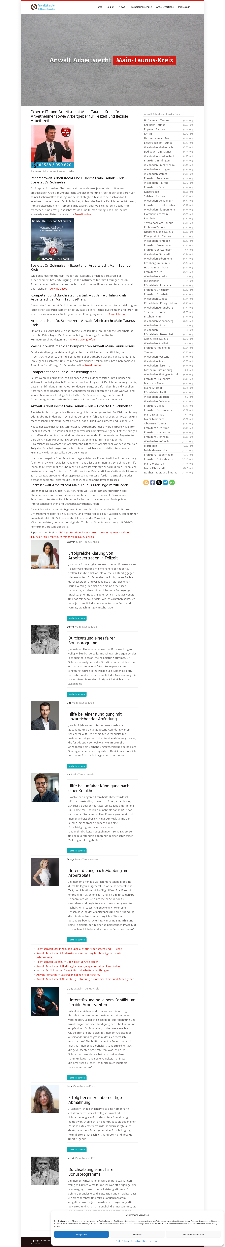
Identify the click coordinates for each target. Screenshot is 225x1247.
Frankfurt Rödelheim (168, 348)
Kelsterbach (168, 192)
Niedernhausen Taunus (168, 232)
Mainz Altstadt (168, 388)
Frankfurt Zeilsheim (168, 178)
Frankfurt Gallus (168, 405)
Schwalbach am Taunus (168, 223)
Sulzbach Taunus (168, 196)
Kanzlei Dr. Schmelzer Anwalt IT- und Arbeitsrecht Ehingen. (72, 970)
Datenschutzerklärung (140, 1241)
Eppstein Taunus (168, 129)
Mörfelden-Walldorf (168, 450)
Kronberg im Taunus (168, 263)
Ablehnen (137, 1234)
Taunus (168, 352)
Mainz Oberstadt (168, 468)
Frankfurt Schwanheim (168, 249)
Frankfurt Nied (168, 272)
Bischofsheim (168, 316)
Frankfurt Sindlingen (168, 160)
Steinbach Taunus (168, 312)
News (123, 7)
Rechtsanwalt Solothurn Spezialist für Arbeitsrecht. (68, 961)
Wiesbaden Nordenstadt (168, 156)
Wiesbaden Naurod (168, 183)
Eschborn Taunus (168, 227)
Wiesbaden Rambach (168, 241)
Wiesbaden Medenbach (168, 147)
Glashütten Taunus (168, 339)
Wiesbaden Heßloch (168, 441)
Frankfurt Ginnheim (168, 437)
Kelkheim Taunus (168, 125)
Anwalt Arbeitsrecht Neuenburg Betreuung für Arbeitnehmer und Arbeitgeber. (85, 979)
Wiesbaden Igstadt (168, 174)
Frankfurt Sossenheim (168, 245)
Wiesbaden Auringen (168, 169)
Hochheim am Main (168, 267)
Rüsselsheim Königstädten (168, 303)
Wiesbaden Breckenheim (168, 165)
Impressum (154, 1241)
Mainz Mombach (168, 419)
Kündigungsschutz (141, 7)
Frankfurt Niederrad (168, 428)
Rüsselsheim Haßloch (168, 392)
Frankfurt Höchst (168, 187)
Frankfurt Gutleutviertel (168, 459)
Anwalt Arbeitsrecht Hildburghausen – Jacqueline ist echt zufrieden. (78, 966)
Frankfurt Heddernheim (168, 454)
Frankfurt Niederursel (168, 432)
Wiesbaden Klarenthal (168, 365)
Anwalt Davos (58, 288)
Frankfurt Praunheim (168, 379)
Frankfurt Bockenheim (168, 410)
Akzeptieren (82, 1234)
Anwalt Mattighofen (82, 339)
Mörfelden (168, 446)
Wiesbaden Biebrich (168, 397)
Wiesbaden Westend (168, 356)
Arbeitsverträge (165, 7)
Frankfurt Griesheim (168, 290)
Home (99, 7)
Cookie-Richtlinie (122, 1241)
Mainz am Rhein (168, 383)
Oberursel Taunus (168, 423)
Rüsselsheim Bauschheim (168, 334)
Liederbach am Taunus (168, 142)
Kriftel (168, 134)
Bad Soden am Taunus (168, 151)
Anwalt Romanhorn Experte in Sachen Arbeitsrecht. (68, 974)
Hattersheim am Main (168, 138)
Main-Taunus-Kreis (87, 542)
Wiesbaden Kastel (168, 361)
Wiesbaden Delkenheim (168, 200)
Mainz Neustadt (168, 414)
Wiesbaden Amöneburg (168, 307)
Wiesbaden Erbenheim (168, 258)
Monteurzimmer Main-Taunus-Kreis (72, 536)
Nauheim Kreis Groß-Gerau (168, 472)
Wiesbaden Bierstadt (168, 254)
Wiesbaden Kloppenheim (168, 209)
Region (110, 7)
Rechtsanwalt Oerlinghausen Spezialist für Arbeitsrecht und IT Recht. (79, 949)
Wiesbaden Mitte (168, 325)
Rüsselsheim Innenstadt (168, 285)
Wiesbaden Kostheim (168, 343)
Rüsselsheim (168, 281)
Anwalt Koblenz (84, 214)
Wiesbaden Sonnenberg (168, 321)
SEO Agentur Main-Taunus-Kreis (78, 532)
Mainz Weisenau (168, 463)
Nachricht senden (76, 618)
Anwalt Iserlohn (118, 314)
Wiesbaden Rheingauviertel (168, 374)
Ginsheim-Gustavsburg (168, 370)
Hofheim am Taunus (168, 120)
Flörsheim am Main (168, 214)
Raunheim (168, 218)
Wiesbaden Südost (168, 298)
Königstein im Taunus (168, 236)
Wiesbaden (168, 330)
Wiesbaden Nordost (168, 276)
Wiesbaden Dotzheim (168, 401)
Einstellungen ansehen (193, 1234)
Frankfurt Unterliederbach (168, 205)
